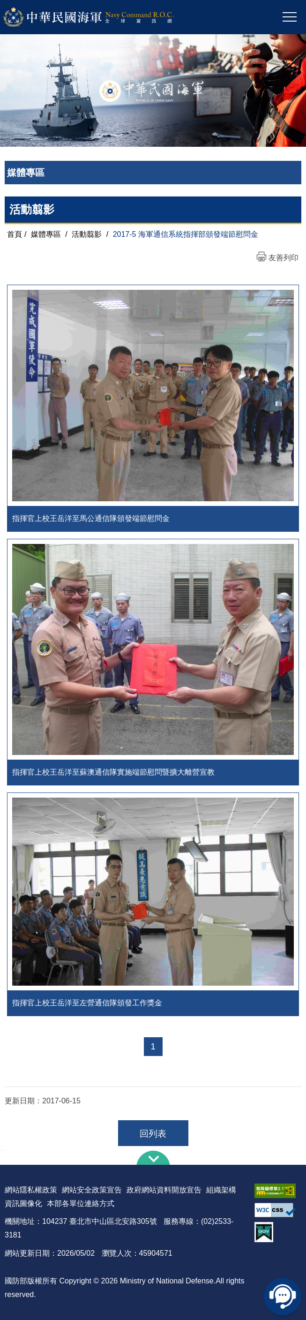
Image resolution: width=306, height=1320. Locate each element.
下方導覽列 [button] (153, 1158)
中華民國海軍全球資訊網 (101, 17)
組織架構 (221, 1190)
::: (3, 1148)
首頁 (14, 234)
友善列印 (284, 258)
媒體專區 (46, 234)
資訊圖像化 (23, 1203)
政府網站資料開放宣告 (164, 1190)
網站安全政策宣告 (92, 1190)
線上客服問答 (282, 1296)
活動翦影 (87, 234)
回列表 (153, 1134)
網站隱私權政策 (31, 1190)
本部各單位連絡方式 (80, 1203)
